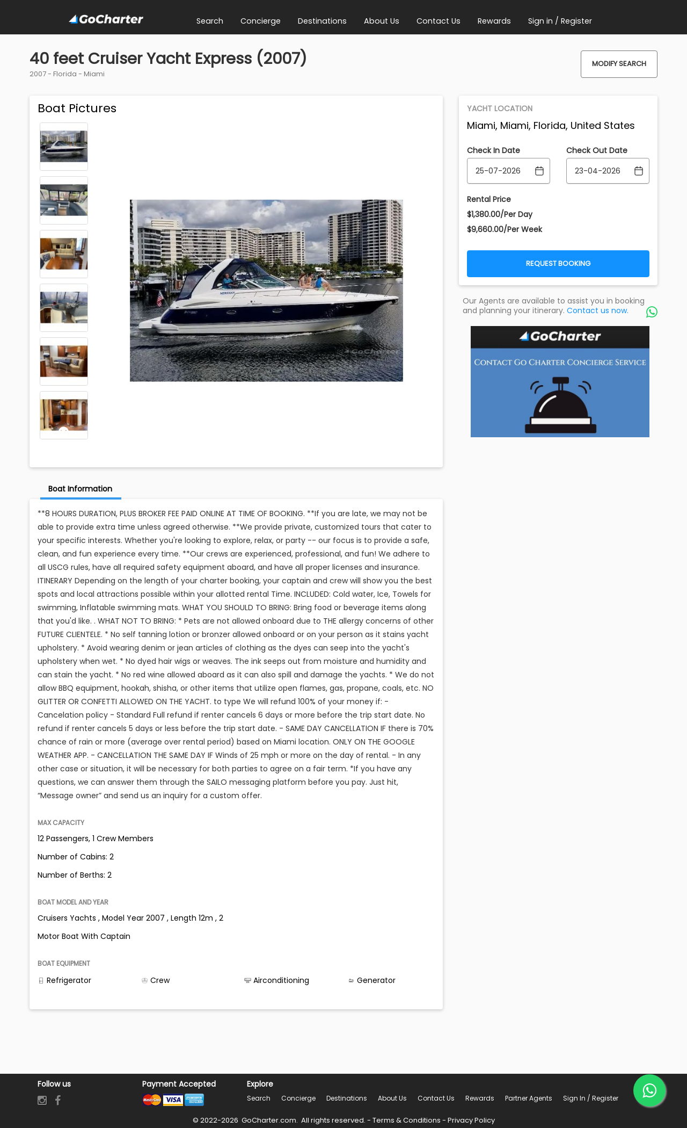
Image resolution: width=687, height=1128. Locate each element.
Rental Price (489, 199)
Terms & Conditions (406, 1120)
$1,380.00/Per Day (499, 214)
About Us (392, 1098)
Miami (94, 74)
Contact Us (436, 1098)
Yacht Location (499, 108)
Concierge (298, 1098)
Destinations (346, 1098)
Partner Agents (528, 1098)
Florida (65, 74)
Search (259, 1098)
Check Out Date (596, 150)
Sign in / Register (590, 1098)
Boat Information (80, 488)
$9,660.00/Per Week (504, 229)
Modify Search (619, 64)
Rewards (479, 1098)
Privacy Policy (471, 1120)
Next (64, 431)
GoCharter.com (268, 1120)
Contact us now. (597, 310)
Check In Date (493, 150)
